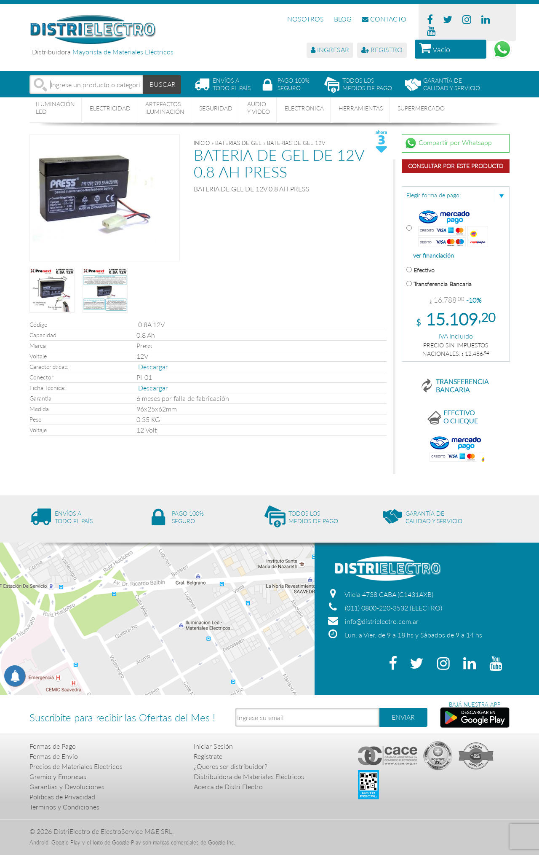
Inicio (202, 143)
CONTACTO (384, 19)
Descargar (153, 367)
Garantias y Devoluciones (66, 786)
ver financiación (433, 255)
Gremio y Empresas (57, 776)
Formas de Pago (52, 746)
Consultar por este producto (455, 165)
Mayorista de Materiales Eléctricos (122, 52)
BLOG (343, 19)
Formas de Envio (53, 756)
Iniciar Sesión (213, 746)
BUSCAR (162, 84)
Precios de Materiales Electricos (76, 766)
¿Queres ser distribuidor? (230, 766)
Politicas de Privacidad (62, 797)
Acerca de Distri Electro (228, 786)
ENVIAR (403, 717)
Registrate (208, 756)
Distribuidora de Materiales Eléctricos (249, 776)
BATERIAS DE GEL (238, 143)
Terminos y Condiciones (64, 807)
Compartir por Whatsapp (448, 143)
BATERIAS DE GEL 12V (296, 143)
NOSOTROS (305, 19)
